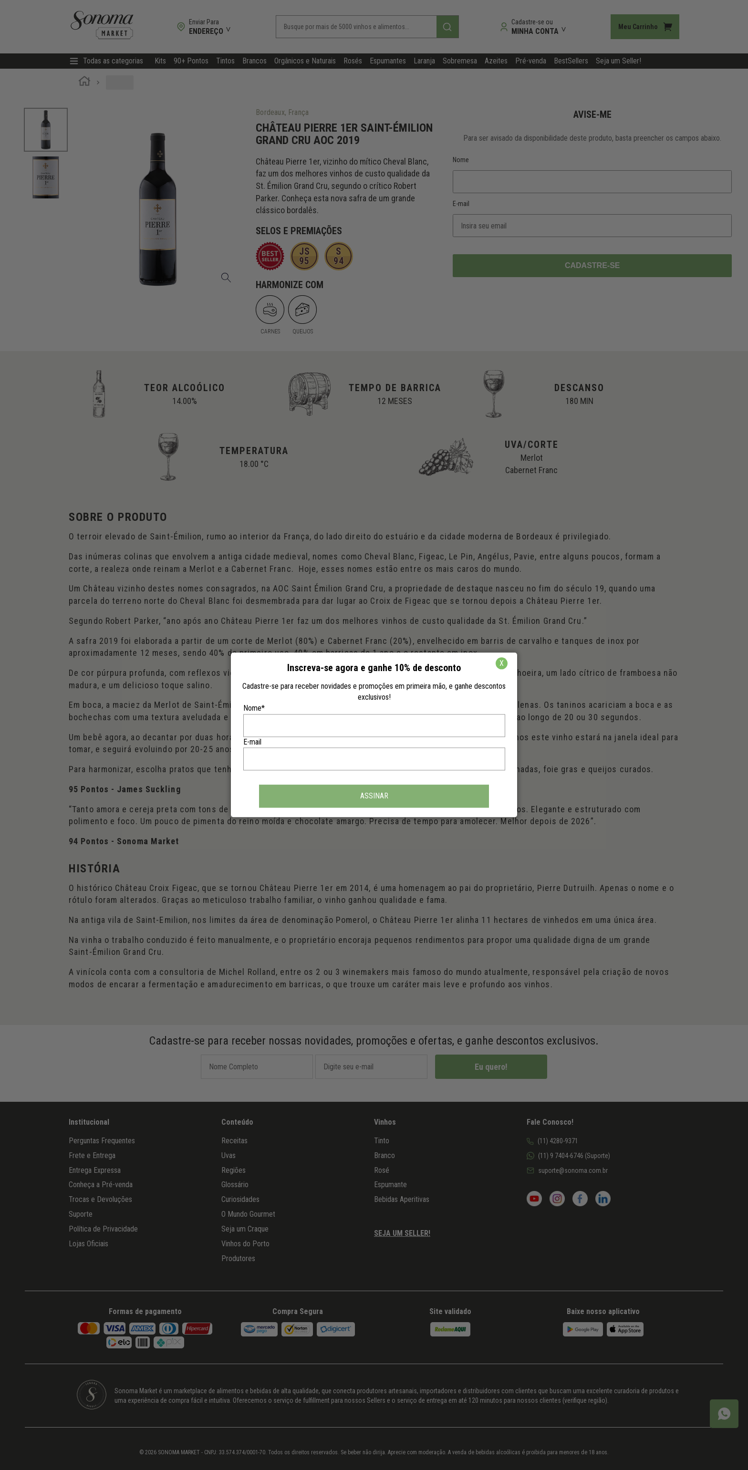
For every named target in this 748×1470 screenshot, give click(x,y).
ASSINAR (374, 796)
